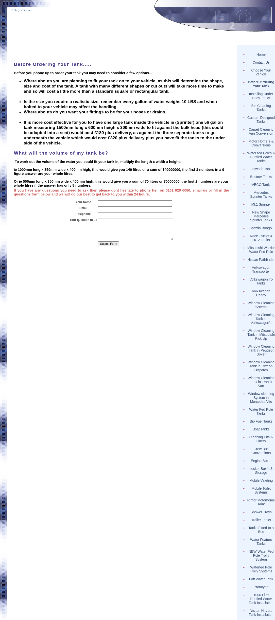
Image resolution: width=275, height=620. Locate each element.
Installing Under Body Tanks (261, 96)
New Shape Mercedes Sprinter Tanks (261, 216)
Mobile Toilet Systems (261, 490)
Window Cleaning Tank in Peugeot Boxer (261, 350)
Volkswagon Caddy (261, 293)
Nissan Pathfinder (261, 260)
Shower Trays (261, 512)
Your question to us (83, 220)
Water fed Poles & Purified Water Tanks (261, 157)
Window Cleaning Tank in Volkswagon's (261, 319)
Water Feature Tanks (261, 542)
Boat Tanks (261, 429)
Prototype (261, 587)
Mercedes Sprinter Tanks (261, 194)
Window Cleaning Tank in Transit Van (261, 382)
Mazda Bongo (261, 228)
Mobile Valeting (261, 480)
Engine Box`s (261, 461)
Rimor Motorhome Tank (261, 502)
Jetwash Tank (261, 169)
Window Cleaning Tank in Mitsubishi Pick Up (261, 334)
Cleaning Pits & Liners (261, 439)
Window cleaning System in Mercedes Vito (261, 398)
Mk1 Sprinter (261, 204)
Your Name (83, 202)
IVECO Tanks (261, 185)
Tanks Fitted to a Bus (261, 530)
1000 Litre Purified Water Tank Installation (261, 599)
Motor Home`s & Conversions (261, 143)
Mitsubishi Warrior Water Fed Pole (261, 250)
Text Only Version (19, 10)
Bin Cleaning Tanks (261, 108)
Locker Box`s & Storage (261, 471)
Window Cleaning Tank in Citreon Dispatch (261, 366)
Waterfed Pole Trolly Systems (261, 569)
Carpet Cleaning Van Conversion (261, 131)
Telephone (83, 214)
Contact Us (261, 62)
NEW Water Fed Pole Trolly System (261, 555)
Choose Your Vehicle (261, 72)
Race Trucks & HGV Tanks (261, 238)
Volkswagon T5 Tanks (261, 281)
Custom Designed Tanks (261, 120)
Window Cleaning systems (261, 305)
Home (261, 54)
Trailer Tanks (261, 520)
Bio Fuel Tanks (261, 421)
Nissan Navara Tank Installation (261, 613)
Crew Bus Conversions (261, 451)
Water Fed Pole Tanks (261, 411)
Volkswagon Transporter (261, 269)
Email (83, 208)
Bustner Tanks (261, 177)
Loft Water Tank (261, 579)
